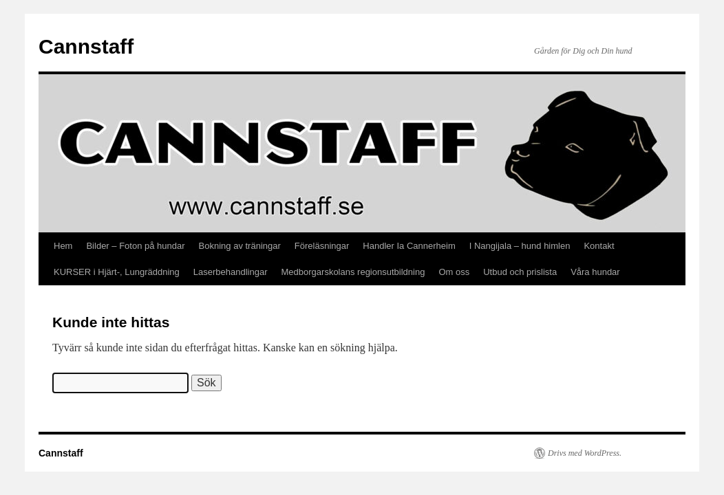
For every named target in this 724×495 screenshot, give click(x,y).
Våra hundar (595, 272)
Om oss (453, 272)
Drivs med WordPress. (584, 453)
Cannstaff (86, 46)
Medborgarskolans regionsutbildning (353, 272)
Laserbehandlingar (230, 272)
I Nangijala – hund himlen (520, 246)
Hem (63, 246)
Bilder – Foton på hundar (135, 246)
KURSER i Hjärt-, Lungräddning (117, 272)
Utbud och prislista (520, 272)
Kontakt (599, 246)
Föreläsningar (322, 246)
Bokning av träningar (240, 246)
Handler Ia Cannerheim (409, 246)
